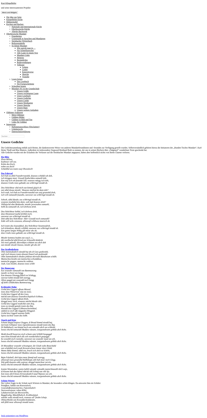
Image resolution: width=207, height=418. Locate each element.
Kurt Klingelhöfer (8, 3)
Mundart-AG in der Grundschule (25, 89)
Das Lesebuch (23, 81)
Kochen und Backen (14, 24)
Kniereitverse (28, 72)
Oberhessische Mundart (16, 34)
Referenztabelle (18, 43)
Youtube (25, 77)
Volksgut (20, 65)
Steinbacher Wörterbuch (22, 41)
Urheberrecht (17, 129)
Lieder (25, 69)
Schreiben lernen (19, 86)
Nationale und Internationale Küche (27, 27)
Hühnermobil (12, 22)
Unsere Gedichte (24, 98)
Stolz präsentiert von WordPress (14, 416)
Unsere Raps (22, 108)
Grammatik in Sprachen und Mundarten (28, 38)
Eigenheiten (17, 36)
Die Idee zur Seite (14, 17)
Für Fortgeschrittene (25, 84)
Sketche (25, 74)
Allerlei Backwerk (19, 31)
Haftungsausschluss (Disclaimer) (25, 127)
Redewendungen (24, 62)
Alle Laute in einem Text (27, 53)
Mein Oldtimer (18, 115)
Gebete (25, 67)
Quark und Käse (8, 320)
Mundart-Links (23, 55)
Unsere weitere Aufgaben (27, 110)
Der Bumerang (7, 268)
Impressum (11, 124)
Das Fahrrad (7, 173)
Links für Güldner (19, 122)
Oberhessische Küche (21, 29)
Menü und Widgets (9, 13)
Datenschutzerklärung (21, 131)
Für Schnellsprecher (25, 50)
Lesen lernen (17, 79)
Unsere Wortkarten (25, 103)
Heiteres (20, 58)
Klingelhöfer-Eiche (14, 19)
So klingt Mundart (19, 46)
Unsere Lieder (23, 100)
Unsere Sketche (23, 105)
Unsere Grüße (23, 91)
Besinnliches (22, 60)
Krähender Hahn (9, 287)
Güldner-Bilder (18, 117)
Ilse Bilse (5, 157)
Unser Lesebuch (24, 96)
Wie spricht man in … (26, 48)
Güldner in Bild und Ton (22, 120)
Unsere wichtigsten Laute (28, 93)
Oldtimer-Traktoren (14, 112)
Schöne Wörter (8, 381)
